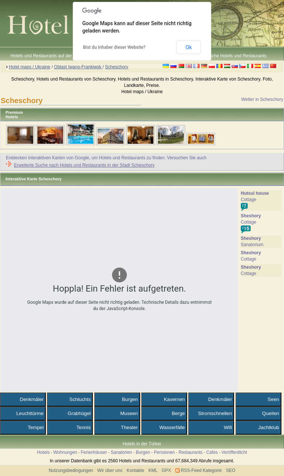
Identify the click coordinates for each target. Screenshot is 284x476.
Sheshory (251, 215)
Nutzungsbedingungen (71, 470)
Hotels (43, 452)
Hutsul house (255, 193)
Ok (189, 47)
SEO (230, 470)
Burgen (143, 452)
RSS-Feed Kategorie (201, 470)
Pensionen (164, 452)
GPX (166, 470)
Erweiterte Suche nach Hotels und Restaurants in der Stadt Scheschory (84, 165)
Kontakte (135, 470)
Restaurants (191, 452)
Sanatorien (121, 452)
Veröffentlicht (234, 452)
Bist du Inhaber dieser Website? (114, 47)
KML (153, 470)
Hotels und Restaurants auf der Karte (47, 55)
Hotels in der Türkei (142, 443)
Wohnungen (65, 452)
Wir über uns (109, 470)
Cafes (211, 452)
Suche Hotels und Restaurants (236, 55)
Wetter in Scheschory (262, 99)
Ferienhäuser (94, 452)
